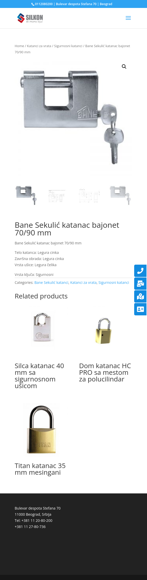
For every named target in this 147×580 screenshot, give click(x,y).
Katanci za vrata (39, 46)
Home (19, 46)
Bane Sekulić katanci (51, 282)
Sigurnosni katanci (68, 46)
